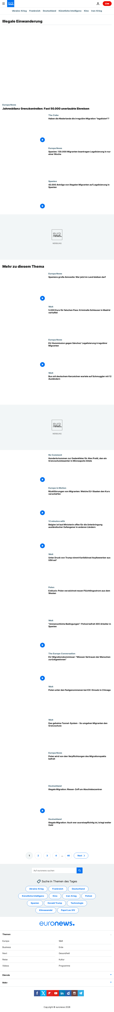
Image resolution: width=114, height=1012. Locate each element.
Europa (5, 941)
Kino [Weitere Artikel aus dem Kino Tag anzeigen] (55, 896)
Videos (5, 965)
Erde (61, 947)
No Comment (55, 455)
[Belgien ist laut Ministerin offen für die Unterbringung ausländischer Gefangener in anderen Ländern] (80, 536)
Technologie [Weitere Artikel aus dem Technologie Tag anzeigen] (77, 903)
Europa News (9, 104)
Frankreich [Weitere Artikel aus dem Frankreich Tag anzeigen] (57, 888)
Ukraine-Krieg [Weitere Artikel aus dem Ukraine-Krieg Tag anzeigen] (36, 888)
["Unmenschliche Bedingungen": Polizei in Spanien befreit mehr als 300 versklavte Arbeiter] (80, 636)
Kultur (61, 959)
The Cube (53, 115)
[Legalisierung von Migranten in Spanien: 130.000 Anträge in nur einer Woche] (80, 163)
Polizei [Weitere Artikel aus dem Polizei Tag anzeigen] (88, 896)
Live (107, 3)
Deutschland (49, 10)
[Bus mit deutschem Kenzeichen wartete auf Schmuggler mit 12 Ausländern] (80, 388)
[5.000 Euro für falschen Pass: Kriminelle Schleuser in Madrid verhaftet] (80, 322)
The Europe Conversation (61, 653)
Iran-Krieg (96, 10)
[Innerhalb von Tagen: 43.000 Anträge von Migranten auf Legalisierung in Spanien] (80, 196)
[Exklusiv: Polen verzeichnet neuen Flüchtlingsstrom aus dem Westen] (80, 602)
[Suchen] (57, 870)
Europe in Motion (57, 488)
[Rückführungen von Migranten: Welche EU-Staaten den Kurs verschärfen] (80, 503)
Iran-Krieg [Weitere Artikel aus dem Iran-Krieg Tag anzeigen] (71, 896)
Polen (51, 587)
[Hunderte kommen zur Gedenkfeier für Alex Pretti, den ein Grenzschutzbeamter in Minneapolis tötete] (80, 470)
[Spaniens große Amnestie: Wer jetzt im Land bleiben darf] (80, 289)
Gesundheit (64, 953)
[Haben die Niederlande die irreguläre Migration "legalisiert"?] (80, 130)
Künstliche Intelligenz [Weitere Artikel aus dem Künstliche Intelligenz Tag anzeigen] (33, 896)
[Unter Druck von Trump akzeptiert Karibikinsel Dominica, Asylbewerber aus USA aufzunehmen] (80, 569)
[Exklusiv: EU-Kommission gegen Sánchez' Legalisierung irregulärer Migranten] (80, 355)
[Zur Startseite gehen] (10, 3)
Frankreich (34, 10)
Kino (86, 10)
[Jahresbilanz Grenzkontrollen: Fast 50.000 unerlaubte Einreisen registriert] (57, 108)
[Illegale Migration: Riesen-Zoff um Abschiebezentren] (80, 801)
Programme (64, 965)
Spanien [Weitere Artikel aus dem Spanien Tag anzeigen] (35, 903)
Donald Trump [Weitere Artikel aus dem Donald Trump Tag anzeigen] (55, 903)
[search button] (80, 870)
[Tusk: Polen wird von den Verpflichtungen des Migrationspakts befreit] (80, 768)
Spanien (52, 181)
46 (68, 855)
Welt (50, 306)
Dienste (6, 975)
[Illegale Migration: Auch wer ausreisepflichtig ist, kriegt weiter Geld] (80, 834)
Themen (6, 934)
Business (6, 947)
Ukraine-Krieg (19, 10)
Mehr (5, 982)
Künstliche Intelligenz (70, 10)
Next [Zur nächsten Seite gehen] (79, 855)
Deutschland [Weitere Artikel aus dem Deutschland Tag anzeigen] (78, 888)
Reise (5, 959)
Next (4, 953)
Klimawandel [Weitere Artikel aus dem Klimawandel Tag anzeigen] (45, 910)
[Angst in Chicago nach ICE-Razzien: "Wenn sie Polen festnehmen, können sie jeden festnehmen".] (80, 702)
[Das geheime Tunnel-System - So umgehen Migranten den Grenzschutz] (80, 735)
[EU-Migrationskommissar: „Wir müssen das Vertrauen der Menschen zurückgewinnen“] (80, 669)
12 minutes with (56, 521)
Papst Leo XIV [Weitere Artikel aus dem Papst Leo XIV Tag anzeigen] (68, 910)
